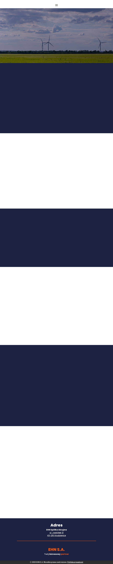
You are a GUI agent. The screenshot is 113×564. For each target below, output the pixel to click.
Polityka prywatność (75, 562)
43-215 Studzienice (56, 535)
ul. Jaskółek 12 (57, 532)
